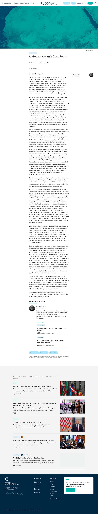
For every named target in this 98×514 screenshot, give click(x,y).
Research (16, 3)
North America (43, 352)
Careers (52, 493)
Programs (53, 478)
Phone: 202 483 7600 (9, 489)
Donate (90, 3)
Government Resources (55, 499)
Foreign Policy (34, 352)
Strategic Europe (27, 454)
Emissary (22, 3)
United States (53, 352)
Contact (52, 489)
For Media (52, 497)
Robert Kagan (34, 68)
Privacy (51, 495)
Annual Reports (53, 491)
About (27, 3)
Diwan (24, 437)
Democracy (66, 3)
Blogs (51, 484)
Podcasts (52, 486)
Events (52, 481)
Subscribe (70, 490)
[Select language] (32, 62)
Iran (73, 3)
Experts (32, 3)
